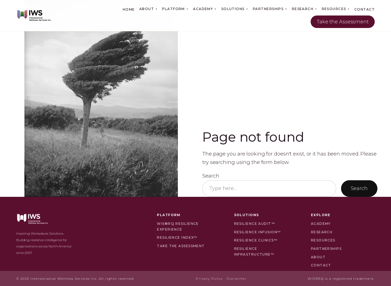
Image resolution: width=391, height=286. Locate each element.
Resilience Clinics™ (256, 240)
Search (210, 176)
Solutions (234, 9)
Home (129, 9)
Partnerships (270, 9)
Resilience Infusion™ (257, 232)
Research (304, 9)
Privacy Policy (209, 278)
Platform (175, 9)
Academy (205, 9)
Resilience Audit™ (254, 224)
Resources (336, 9)
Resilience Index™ (177, 237)
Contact (364, 9)
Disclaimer (236, 278)
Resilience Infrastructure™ (254, 251)
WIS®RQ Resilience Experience (177, 226)
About (148, 9)
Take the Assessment (343, 22)
